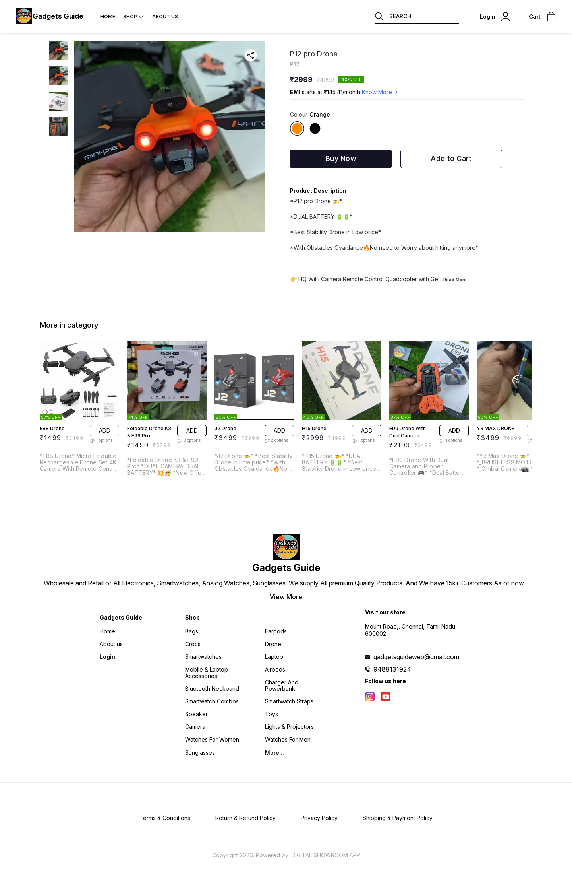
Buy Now (340, 158)
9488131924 (392, 669)
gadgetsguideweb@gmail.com (416, 656)
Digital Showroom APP (326, 855)
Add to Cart (451, 158)
